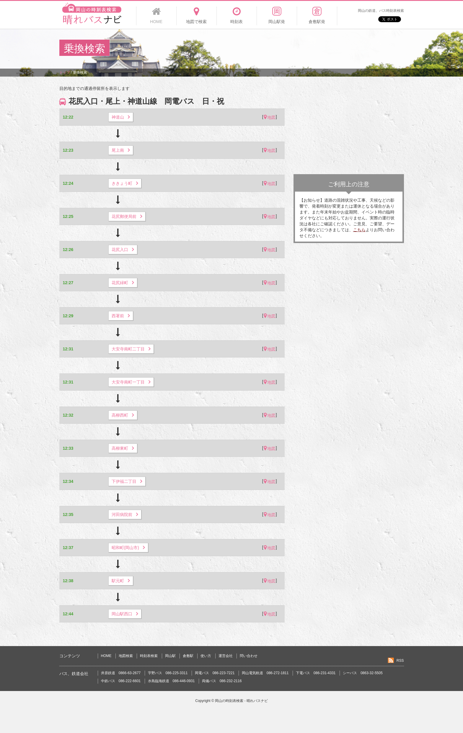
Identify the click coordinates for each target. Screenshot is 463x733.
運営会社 (226, 656)
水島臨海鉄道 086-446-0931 (171, 681)
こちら (359, 229)
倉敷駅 (188, 656)
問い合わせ (248, 656)
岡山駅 (170, 656)
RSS (400, 660)
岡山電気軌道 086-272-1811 (265, 673)
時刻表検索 (149, 656)
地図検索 (126, 656)
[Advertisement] (296, 48)
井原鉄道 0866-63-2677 (121, 673)
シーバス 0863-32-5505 (363, 673)
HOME (106, 656)
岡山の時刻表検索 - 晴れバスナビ (241, 701)
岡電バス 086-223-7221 (215, 673)
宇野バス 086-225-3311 (168, 673)
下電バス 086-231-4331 (316, 673)
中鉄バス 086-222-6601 (121, 681)
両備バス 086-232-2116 (222, 681)
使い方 (205, 656)
